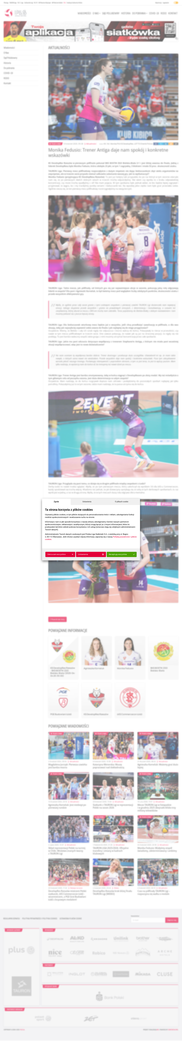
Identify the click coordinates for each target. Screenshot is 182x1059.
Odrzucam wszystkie (60, 554)
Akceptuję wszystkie (122, 554)
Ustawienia (86, 502)
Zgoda (56, 502)
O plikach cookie (121, 502)
